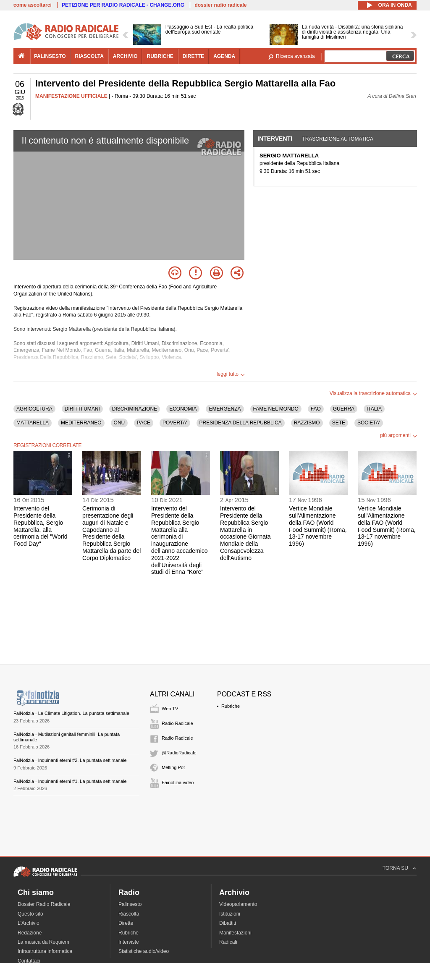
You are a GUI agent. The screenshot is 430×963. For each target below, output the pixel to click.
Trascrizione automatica (337, 139)
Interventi (274, 138)
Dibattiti (227, 923)
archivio (125, 56)
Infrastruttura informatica (45, 951)
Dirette (125, 923)
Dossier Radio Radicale (44, 904)
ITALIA (374, 409)
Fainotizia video (178, 782)
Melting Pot (173, 767)
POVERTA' (175, 423)
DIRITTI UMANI (82, 409)
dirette (193, 56)
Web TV (170, 708)
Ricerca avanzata (295, 56)
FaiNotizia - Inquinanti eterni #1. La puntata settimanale (70, 781)
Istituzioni (229, 914)
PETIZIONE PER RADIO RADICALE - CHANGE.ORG (123, 5)
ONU (119, 423)
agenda (224, 56)
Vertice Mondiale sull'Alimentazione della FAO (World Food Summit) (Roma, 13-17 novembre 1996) (318, 526)
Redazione (30, 933)
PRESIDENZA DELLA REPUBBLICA (240, 423)
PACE (143, 423)
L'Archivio (28, 923)
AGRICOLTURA (34, 409)
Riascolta (128, 914)
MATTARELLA (32, 423)
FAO (316, 409)
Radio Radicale (177, 723)
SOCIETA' (368, 423)
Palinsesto (130, 904)
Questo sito (30, 914)
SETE (338, 423)
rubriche (160, 56)
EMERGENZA (225, 409)
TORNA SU (395, 868)
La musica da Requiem (43, 942)
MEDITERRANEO (81, 423)
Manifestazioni (235, 933)
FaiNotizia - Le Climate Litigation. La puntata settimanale (71, 713)
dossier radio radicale (220, 5)
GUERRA (343, 409)
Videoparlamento (238, 904)
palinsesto (50, 56)
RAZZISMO (307, 423)
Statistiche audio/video (143, 951)
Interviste (128, 942)
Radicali (228, 942)
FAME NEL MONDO (276, 409)
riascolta (89, 56)
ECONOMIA (183, 409)
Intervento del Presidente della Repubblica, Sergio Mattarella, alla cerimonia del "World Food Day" (40, 526)
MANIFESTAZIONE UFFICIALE (71, 96)
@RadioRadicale (179, 752)
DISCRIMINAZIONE (134, 409)
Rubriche (230, 706)
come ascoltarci (32, 5)
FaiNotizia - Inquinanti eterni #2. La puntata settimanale (70, 760)
